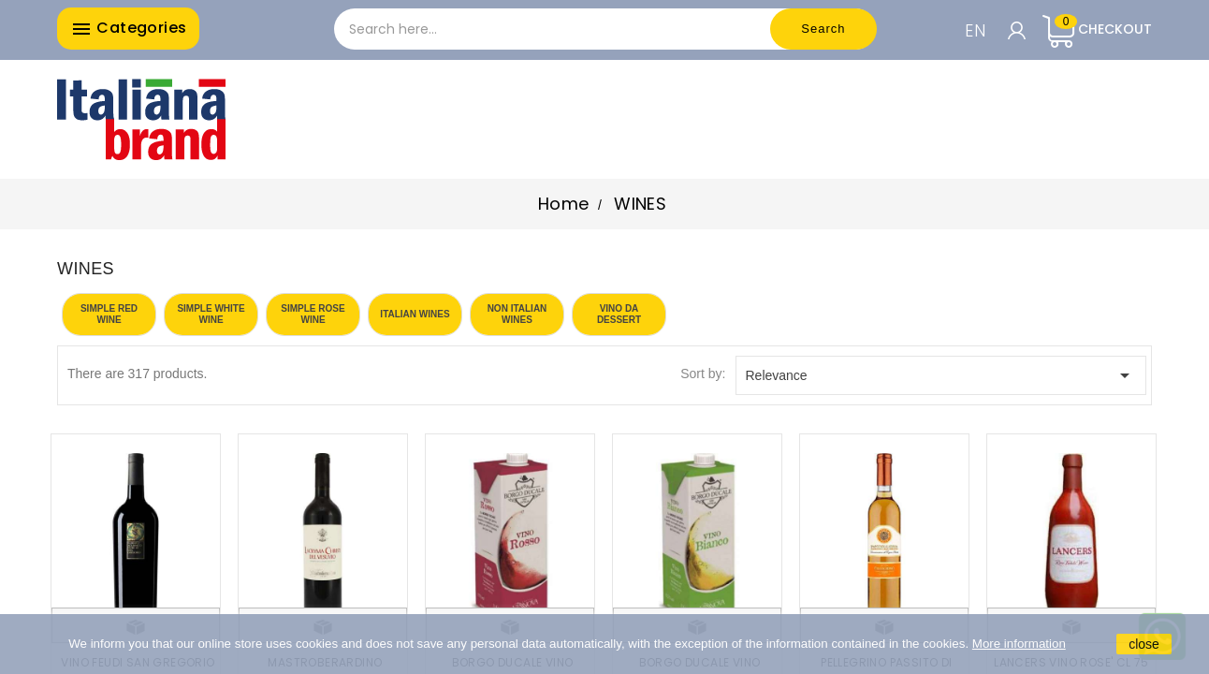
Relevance (941, 375)
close (1144, 644)
